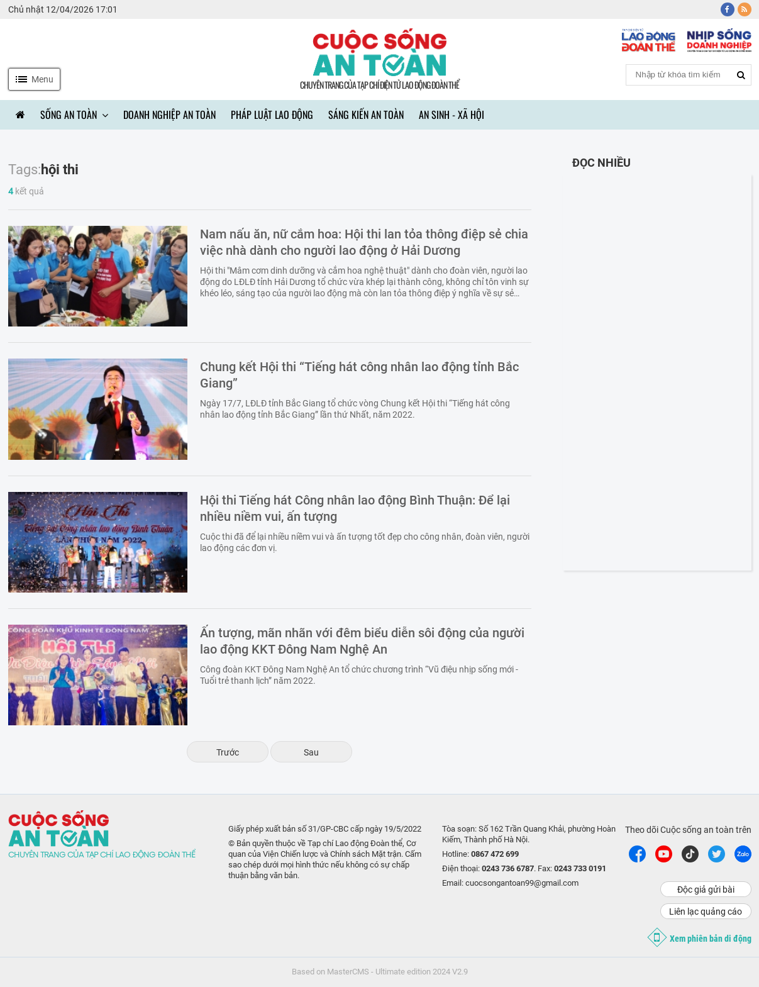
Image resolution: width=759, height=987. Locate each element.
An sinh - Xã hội (451, 114)
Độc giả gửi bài (705, 889)
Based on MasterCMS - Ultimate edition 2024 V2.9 (380, 971)
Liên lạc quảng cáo (705, 911)
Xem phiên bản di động (701, 937)
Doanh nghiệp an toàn (169, 114)
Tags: (24, 169)
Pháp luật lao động (272, 114)
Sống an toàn (74, 114)
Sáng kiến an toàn (366, 114)
